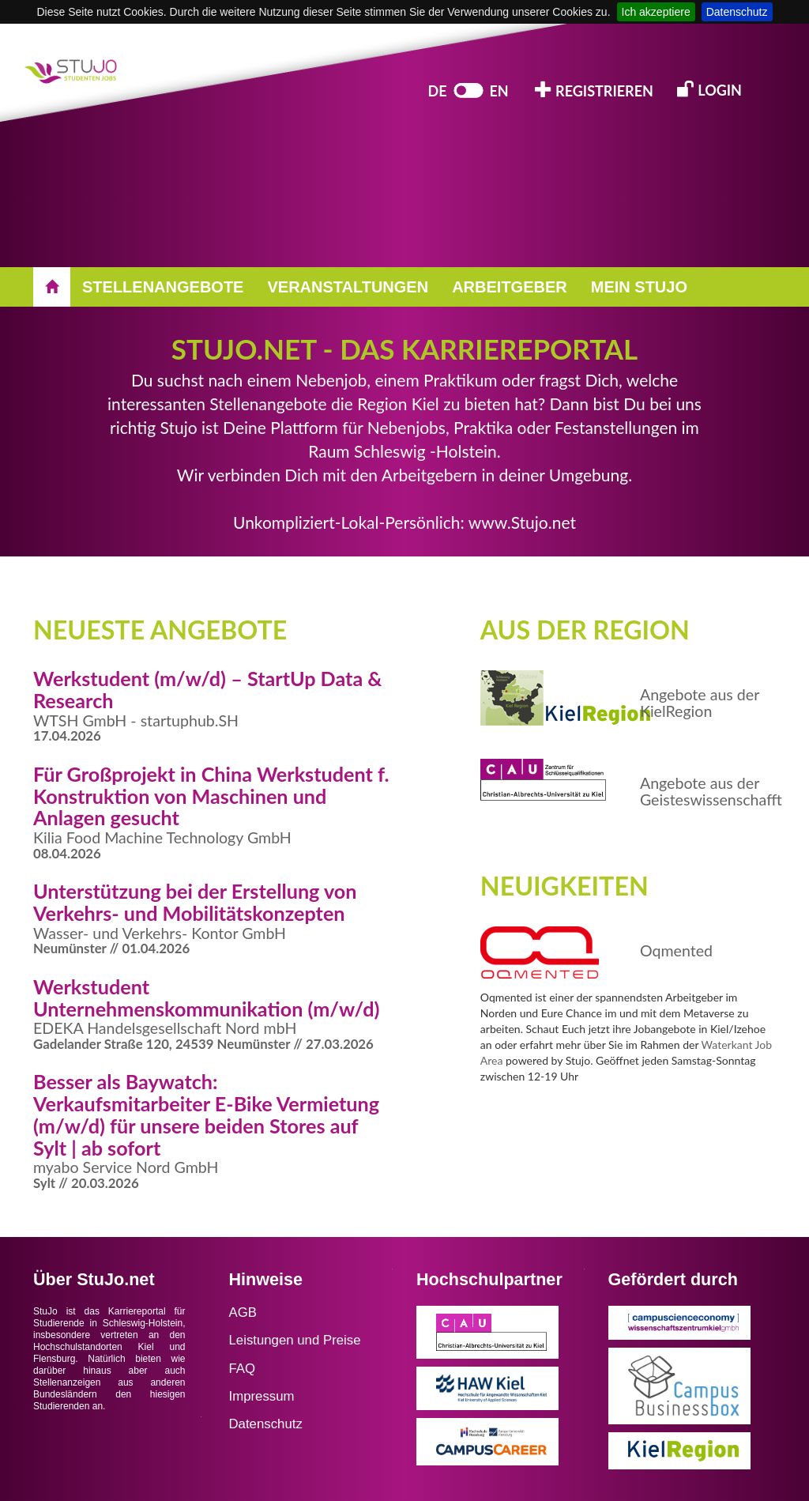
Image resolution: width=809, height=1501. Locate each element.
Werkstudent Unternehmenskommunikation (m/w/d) (206, 997)
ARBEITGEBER (509, 287)
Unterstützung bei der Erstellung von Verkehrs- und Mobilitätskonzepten (194, 902)
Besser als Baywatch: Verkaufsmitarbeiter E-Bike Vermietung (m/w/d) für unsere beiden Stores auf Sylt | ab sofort (206, 1114)
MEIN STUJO (639, 287)
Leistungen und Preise (295, 1340)
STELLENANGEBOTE (162, 287)
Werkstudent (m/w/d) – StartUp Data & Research (207, 689)
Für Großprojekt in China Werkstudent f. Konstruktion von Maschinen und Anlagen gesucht (211, 795)
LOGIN (709, 89)
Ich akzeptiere (656, 12)
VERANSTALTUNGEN (347, 287)
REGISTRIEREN (594, 90)
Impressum (262, 1396)
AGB (243, 1312)
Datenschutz (737, 12)
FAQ (242, 1368)
